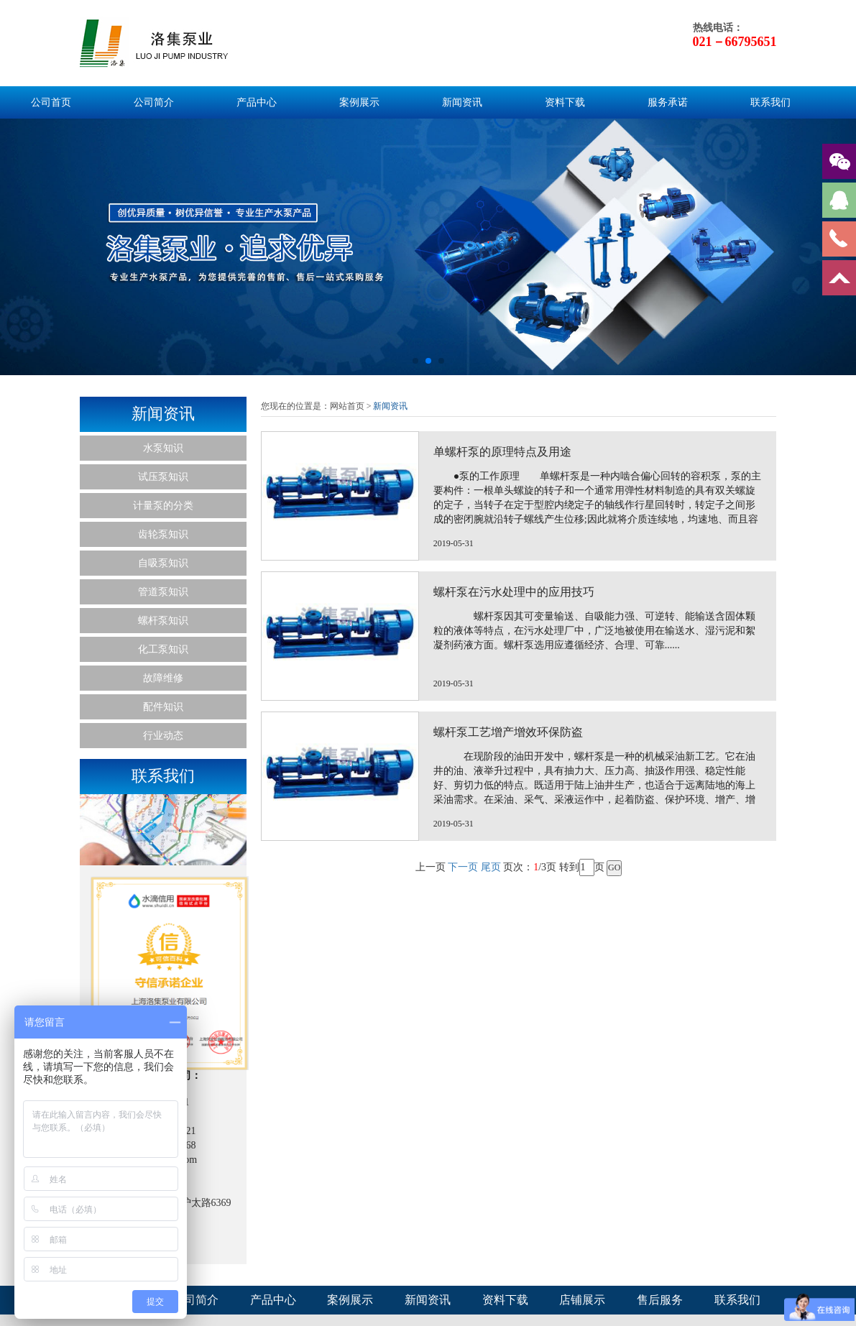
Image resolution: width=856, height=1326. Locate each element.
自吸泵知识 (163, 563)
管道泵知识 (163, 591)
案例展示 (359, 102)
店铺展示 (582, 1300)
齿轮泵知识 (163, 534)
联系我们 (770, 102)
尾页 (491, 1222)
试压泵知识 (163, 476)
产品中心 (256, 102)
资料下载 (565, 102)
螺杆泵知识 (163, 620)
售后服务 (660, 1300)
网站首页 (347, 406)
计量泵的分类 (163, 505)
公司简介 (154, 102)
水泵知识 (163, 448)
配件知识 (163, 706)
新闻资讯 (462, 102)
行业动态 (163, 735)
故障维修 (163, 678)
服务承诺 (668, 102)
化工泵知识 (163, 649)
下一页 (463, 1222)
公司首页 (51, 102)
